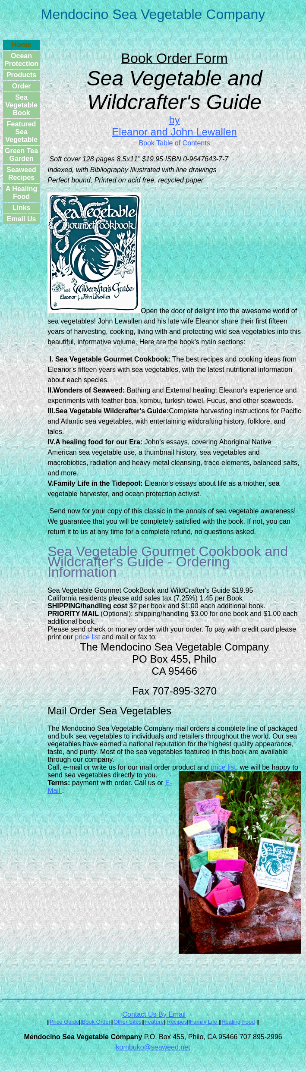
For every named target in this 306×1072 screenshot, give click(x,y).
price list (88, 637)
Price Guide (64, 1022)
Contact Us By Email (154, 1014)
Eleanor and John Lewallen (174, 132)
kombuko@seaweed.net (153, 1047)
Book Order (96, 1022)
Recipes (177, 1022)
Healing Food (238, 1022)
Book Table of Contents (174, 143)
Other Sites (128, 1022)
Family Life (203, 1022)
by (174, 120)
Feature (154, 1022)
